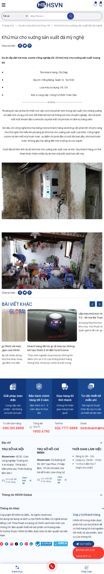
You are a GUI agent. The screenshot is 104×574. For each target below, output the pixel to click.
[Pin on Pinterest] (29, 46)
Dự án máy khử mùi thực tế (34, 25)
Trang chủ (8, 25)
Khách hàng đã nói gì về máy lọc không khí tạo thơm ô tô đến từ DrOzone (51, 348)
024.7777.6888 (66, 428)
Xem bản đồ (27, 480)
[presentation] (92, 304)
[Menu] (17, 569)
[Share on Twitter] (25, 46)
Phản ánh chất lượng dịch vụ (85, 553)
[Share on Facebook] (20, 46)
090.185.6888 (13, 428)
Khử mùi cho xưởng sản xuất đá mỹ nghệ (78, 25)
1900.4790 (41, 431)
